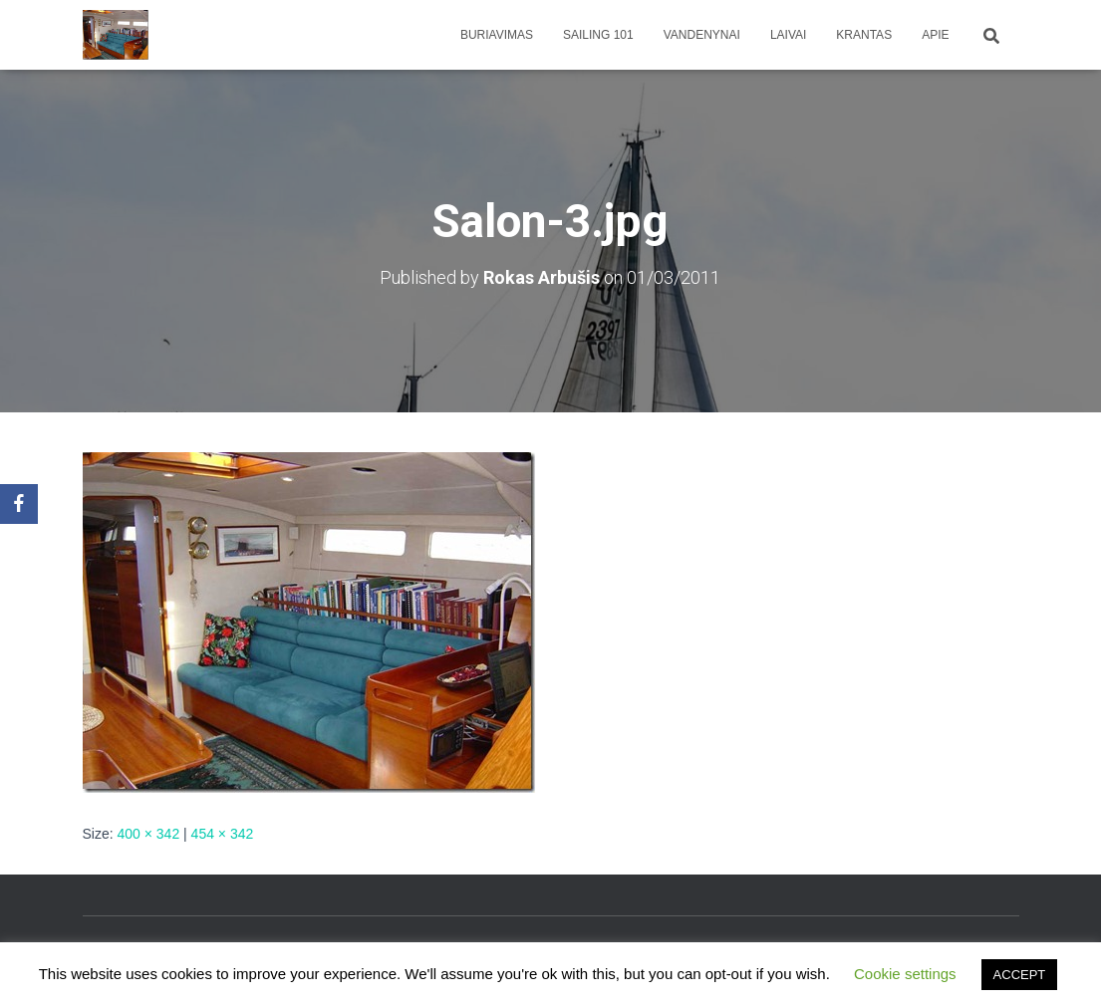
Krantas (864, 35)
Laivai (788, 35)
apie (935, 35)
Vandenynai (702, 35)
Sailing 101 (598, 35)
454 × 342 (222, 834)
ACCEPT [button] (1019, 974)
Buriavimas (496, 35)
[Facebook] (19, 504)
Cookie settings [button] (905, 973)
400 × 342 (149, 834)
